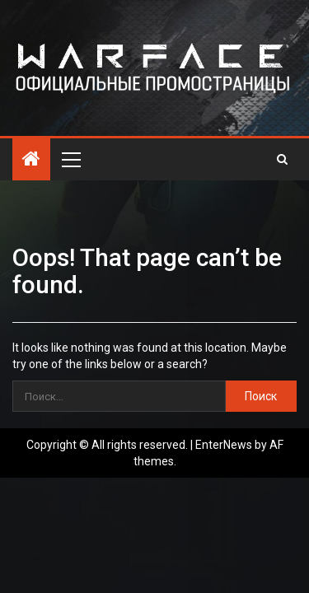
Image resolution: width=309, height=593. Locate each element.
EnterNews (223, 444)
